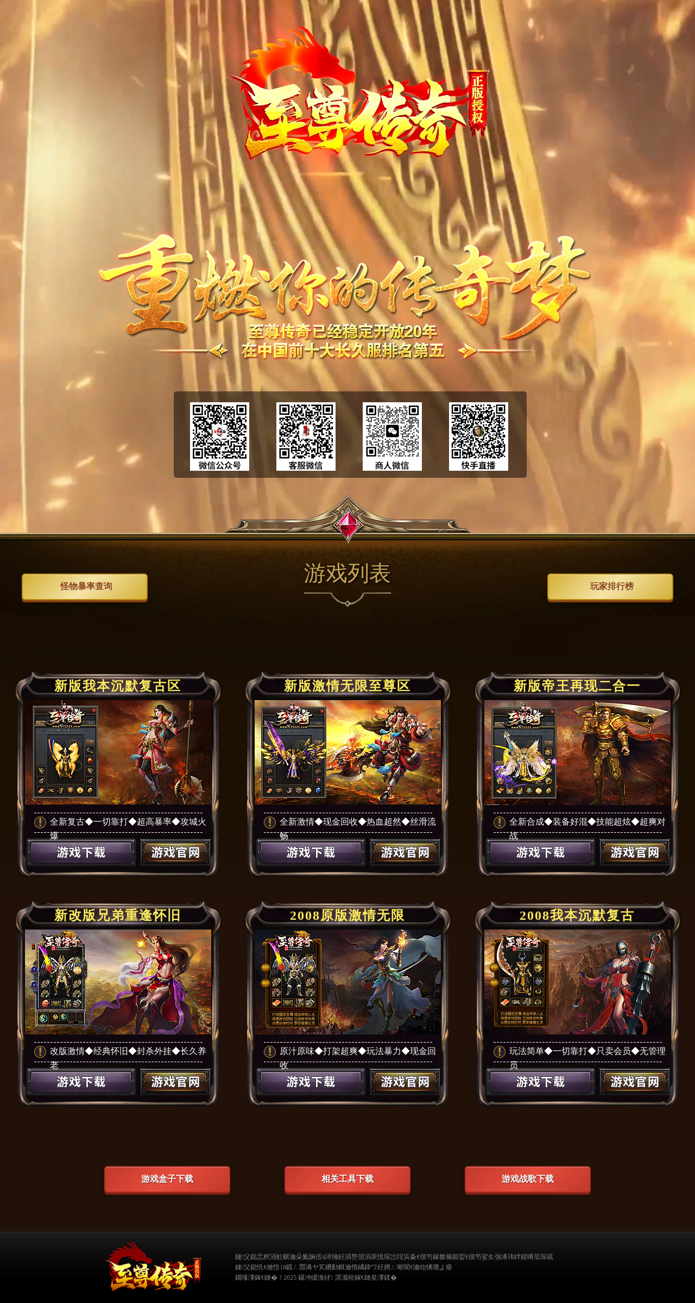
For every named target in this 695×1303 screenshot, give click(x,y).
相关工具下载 (347, 1178)
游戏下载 (81, 866)
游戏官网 (176, 866)
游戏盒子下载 (167, 1178)
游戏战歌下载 (528, 1178)
